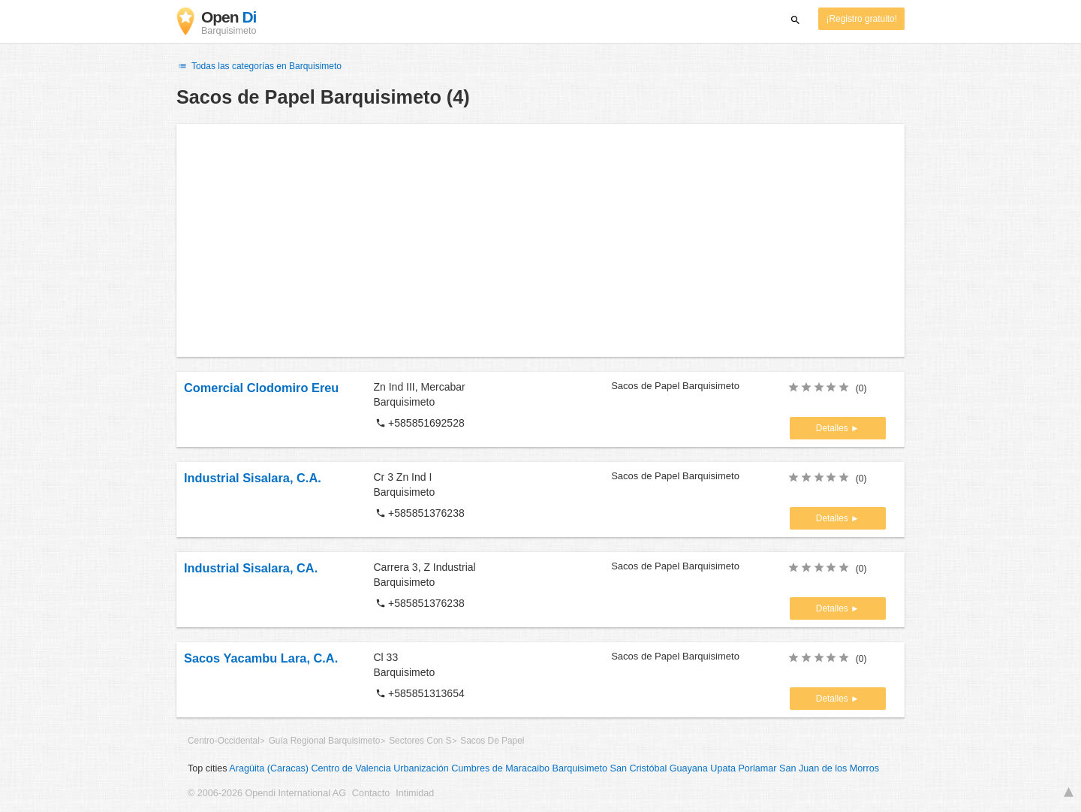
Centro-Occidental (224, 740)
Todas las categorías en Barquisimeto (259, 66)
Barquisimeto (580, 768)
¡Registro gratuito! (861, 19)
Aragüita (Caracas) (269, 768)
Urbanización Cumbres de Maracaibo (471, 768)
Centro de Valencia (351, 768)
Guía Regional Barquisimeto (325, 740)
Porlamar (757, 768)
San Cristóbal (638, 768)
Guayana (689, 768)
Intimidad (415, 793)
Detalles (833, 428)
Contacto (371, 793)
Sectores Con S (420, 740)
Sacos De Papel (492, 740)
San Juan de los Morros (829, 768)
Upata (723, 768)
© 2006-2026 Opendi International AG (267, 793)
